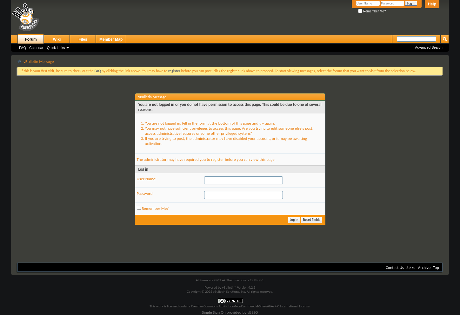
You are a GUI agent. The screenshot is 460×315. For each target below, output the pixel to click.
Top (436, 267)
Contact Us (395, 267)
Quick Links (56, 48)
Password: (145, 193)
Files (82, 39)
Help (432, 4)
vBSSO (252, 312)
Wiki (57, 39)
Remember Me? (372, 11)
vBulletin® (229, 287)
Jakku (411, 267)
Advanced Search (429, 47)
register (217, 159)
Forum (31, 39)
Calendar (36, 48)
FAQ (22, 48)
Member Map (111, 39)
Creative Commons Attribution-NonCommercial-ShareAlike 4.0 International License (250, 306)
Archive (424, 267)
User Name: (147, 178)
